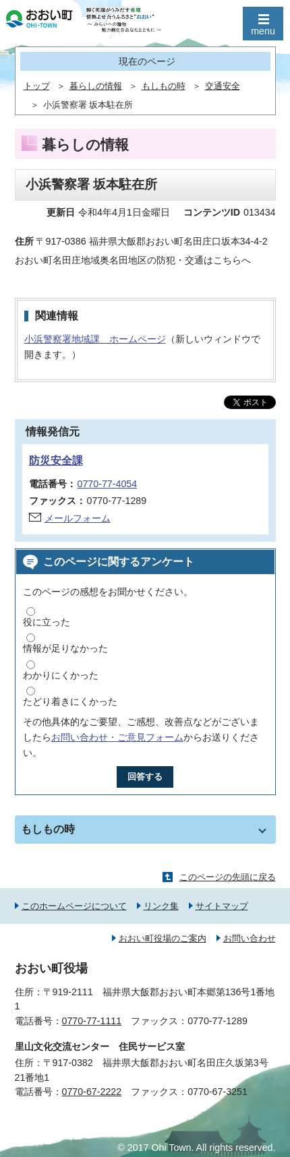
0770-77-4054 (108, 483)
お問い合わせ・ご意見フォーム (117, 737)
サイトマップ (222, 906)
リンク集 (161, 906)
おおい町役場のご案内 (162, 938)
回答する (145, 777)
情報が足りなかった (65, 648)
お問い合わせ (249, 938)
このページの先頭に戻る (227, 877)
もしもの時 (163, 86)
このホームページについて (74, 906)
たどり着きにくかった (70, 701)
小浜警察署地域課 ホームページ (95, 339)
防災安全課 (56, 460)
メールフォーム (78, 518)
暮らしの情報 (95, 86)
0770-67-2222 (92, 1091)
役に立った (46, 622)
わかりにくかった (60, 675)
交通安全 (222, 86)
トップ (37, 86)
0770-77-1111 (92, 1020)
